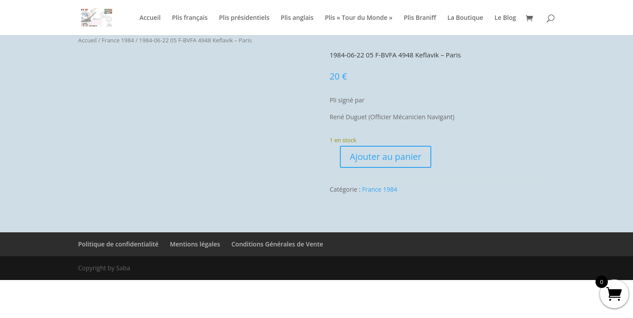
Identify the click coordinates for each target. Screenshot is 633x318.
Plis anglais (297, 18)
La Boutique (465, 18)
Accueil (150, 18)
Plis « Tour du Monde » (358, 18)
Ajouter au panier (385, 157)
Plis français (189, 18)
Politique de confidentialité (118, 244)
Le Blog (505, 18)
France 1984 (118, 40)
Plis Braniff (420, 18)
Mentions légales (195, 244)
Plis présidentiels (244, 18)
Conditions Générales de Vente (277, 244)
